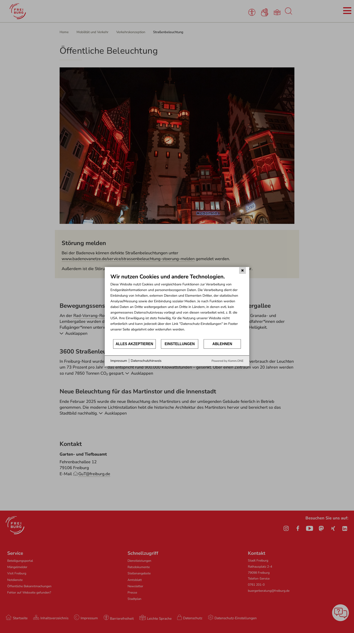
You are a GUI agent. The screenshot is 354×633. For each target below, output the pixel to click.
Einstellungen (180, 344)
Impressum (118, 360)
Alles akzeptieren (134, 344)
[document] (177, 306)
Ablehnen (222, 344)
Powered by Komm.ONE (228, 361)
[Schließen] (242, 270)
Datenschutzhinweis (146, 360)
